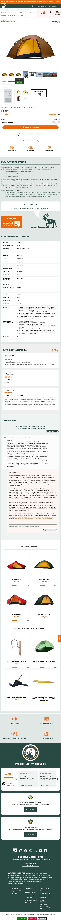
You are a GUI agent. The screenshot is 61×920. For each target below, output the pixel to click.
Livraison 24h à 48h (30, 150)
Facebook (25, 850)
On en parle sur (11, 223)
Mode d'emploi (39, 91)
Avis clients (28, 902)
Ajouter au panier (32, 128)
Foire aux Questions (30, 892)
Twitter (35, 850)
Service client (14, 723)
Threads (30, 850)
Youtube (40, 850)
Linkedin (45, 850)
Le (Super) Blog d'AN (15, 891)
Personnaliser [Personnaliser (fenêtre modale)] (42, 918)
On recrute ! (13, 893)
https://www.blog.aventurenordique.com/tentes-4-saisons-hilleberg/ (33, 518)
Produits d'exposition (43, 900)
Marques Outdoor (45, 888)
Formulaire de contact (29, 889)
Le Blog (15, 850)
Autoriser (19, 82)
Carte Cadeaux (44, 904)
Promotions (43, 891)
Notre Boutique (29, 895)
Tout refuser (32, 918)
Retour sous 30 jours (46, 738)
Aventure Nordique (16, 873)
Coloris (3, 120)
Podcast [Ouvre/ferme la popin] (59, 638)
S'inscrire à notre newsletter (30, 864)
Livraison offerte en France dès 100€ (14, 738)
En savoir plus (30, 809)
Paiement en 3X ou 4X (12, 150)
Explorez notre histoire (15, 884)
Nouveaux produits (45, 893)
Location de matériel (31, 900)
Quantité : (57, 119)
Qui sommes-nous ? (15, 888)
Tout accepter (22, 918)
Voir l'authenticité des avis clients (10, 783)
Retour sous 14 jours (49, 150)
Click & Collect (29, 897)
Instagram (20, 850)
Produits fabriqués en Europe (45, 896)
